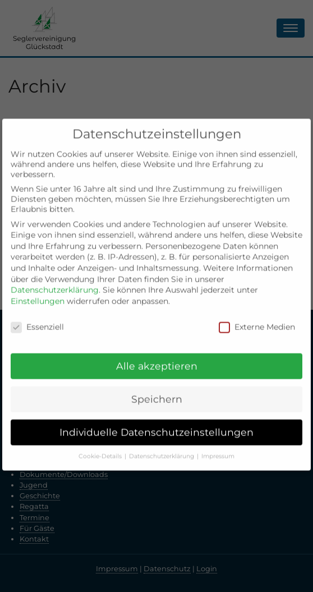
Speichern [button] (156, 392)
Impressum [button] (217, 449)
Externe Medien (257, 319)
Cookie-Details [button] (101, 449)
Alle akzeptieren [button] (156, 359)
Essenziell (37, 319)
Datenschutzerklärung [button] (162, 449)
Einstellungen (38, 294)
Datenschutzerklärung (55, 283)
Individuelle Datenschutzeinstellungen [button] (156, 425)
